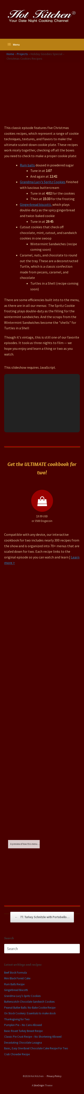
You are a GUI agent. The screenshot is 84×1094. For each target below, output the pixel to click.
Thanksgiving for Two (17, 1019)
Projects (22, 54)
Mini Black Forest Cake (17, 978)
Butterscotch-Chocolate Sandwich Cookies (29, 1002)
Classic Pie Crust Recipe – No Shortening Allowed (33, 1037)
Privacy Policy (54, 1076)
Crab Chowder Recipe (17, 1054)
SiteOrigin (39, 1085)
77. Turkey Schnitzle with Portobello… (42, 917)
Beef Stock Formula (15, 972)
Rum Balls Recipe (14, 984)
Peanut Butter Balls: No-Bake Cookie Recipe (29, 1007)
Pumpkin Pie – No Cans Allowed (23, 1025)
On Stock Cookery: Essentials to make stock (30, 1013)
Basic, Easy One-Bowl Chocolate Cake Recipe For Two (36, 1048)
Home (10, 54)
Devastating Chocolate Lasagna (23, 1042)
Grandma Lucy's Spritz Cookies (42, 182)
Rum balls (27, 165)
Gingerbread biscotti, (36, 204)
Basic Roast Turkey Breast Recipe (23, 1031)
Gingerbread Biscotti (16, 990)
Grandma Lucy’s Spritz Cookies (22, 996)
